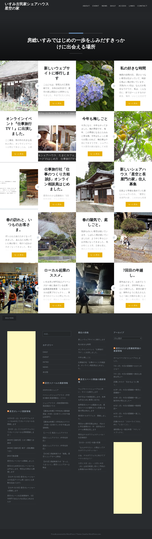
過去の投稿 (9, 318)
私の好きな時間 (84, 344)
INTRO (46, 362)
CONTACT (142, 6)
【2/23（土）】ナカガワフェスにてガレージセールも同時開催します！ (21, 432)
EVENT (96, 6)
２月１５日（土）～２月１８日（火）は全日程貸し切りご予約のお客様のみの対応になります (91, 466)
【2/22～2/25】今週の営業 (89, 442)
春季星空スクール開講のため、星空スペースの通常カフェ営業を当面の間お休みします (91, 408)
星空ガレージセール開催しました (20, 461)
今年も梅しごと (84, 357)
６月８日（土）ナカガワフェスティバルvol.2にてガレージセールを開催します (21, 421)
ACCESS (122, 6)
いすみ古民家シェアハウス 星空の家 (29, 6)
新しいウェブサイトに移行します (91, 339)
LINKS (132, 6)
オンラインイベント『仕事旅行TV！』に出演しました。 (90, 350)
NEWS (104, 6)
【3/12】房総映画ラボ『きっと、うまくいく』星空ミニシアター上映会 (56, 464)
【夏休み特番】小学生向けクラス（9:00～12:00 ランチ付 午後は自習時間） (56, 425)
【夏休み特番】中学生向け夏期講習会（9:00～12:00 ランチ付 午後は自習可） (56, 414)
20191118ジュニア (51, 390)
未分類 (45, 372)
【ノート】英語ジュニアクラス (55, 433)
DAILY (113, 6)
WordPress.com (95, 534)
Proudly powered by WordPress (63, 534)
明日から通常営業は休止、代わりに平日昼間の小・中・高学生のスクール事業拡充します (91, 427)
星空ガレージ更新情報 (20, 411)
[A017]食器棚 (12, 456)
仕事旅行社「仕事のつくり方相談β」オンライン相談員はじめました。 (91, 365)
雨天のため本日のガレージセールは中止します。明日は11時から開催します (21, 469)
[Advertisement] (21, 367)
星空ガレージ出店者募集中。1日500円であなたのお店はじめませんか (20, 498)
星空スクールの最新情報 (56, 383)
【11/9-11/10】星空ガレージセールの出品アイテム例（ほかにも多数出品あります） (21, 480)
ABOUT (86, 6)
